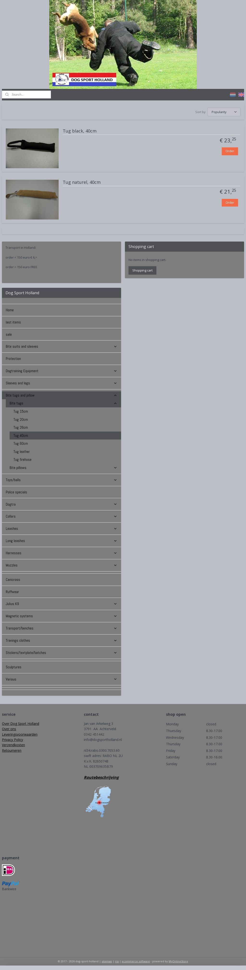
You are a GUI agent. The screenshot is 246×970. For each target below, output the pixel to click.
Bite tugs (63, 403)
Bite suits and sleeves (61, 346)
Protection (13, 358)
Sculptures (13, 667)
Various (61, 679)
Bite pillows (63, 467)
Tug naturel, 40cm (82, 182)
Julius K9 (61, 603)
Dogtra (61, 504)
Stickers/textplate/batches (61, 652)
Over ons (9, 729)
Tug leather (21, 451)
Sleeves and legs (61, 383)
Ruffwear (12, 591)
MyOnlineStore (178, 961)
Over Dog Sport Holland (20, 723)
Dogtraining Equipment (61, 370)
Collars (61, 516)
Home (10, 309)
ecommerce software (136, 961)
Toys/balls (61, 479)
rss (117, 961)
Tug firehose (22, 459)
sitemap (107, 961)
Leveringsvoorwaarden (19, 734)
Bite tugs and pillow (61, 395)
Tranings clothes (61, 640)
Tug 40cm (20, 435)
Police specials (16, 492)
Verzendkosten (13, 745)
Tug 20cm (20, 419)
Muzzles (61, 565)
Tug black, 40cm (80, 131)
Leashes (61, 528)
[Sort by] (224, 112)
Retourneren (11, 750)
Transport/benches (61, 628)
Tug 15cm (20, 411)
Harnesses (61, 552)
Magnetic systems (61, 615)
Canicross (13, 579)
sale (9, 334)
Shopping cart (142, 270)
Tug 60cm (20, 443)
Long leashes (61, 540)
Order (230, 151)
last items (13, 322)
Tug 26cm (20, 427)
